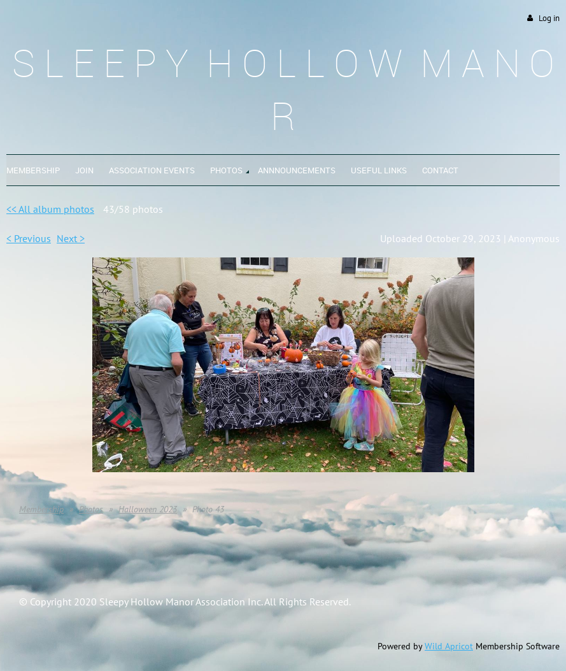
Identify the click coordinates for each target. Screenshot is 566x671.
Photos (91, 509)
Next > (71, 238)
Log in (549, 18)
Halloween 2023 (147, 509)
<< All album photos (50, 209)
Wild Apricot (449, 646)
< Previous (28, 238)
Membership (41, 509)
